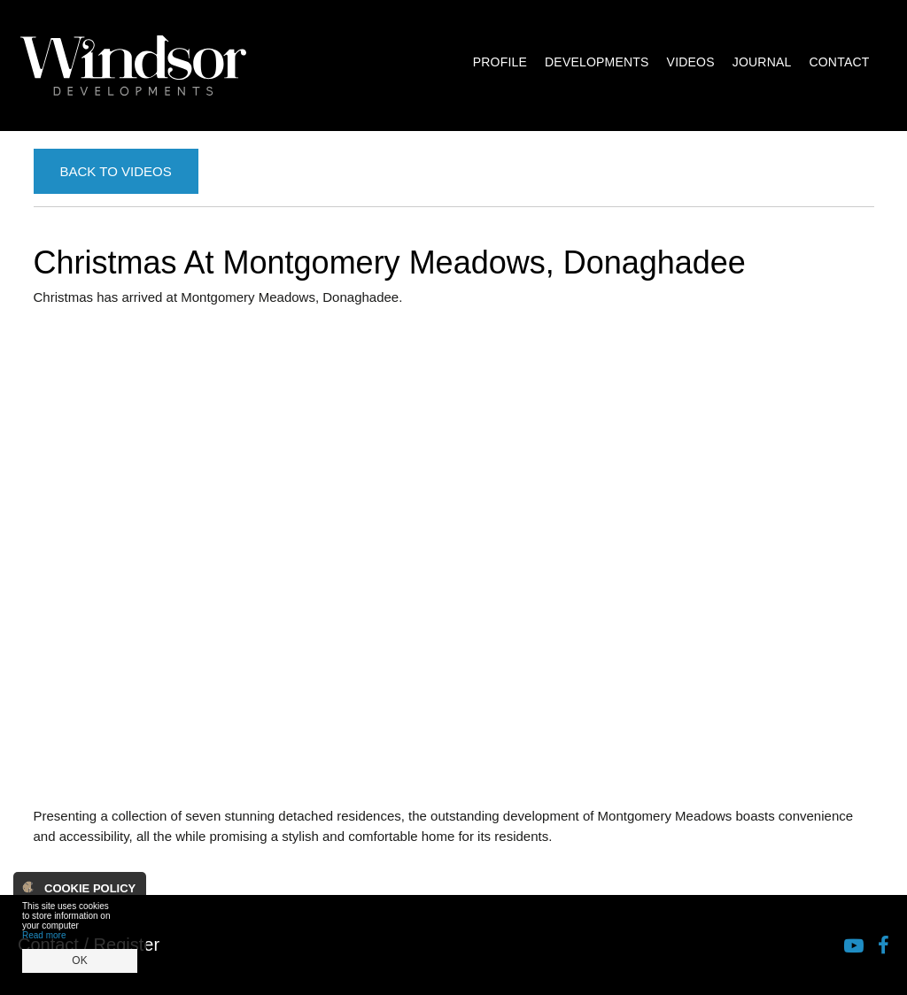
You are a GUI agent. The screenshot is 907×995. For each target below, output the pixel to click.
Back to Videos (116, 171)
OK (79, 960)
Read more (44, 935)
